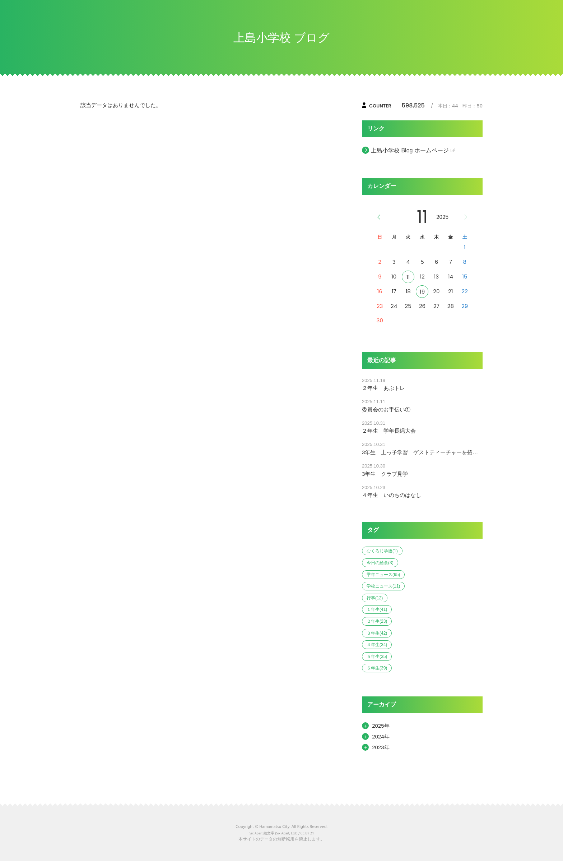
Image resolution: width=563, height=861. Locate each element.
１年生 (377, 609)
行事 (375, 597)
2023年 (380, 747)
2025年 (380, 726)
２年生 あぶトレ (383, 388)
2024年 (380, 736)
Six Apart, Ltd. (286, 833)
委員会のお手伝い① (386, 409)
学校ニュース (383, 586)
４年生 (377, 644)
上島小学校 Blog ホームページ (410, 150)
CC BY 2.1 (307, 833)
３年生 (377, 633)
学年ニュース (383, 574)
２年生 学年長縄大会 (389, 431)
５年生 (377, 656)
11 (408, 277)
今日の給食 (380, 562)
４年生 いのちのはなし (391, 495)
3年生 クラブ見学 (385, 474)
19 (422, 291)
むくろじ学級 (382, 550)
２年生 (377, 621)
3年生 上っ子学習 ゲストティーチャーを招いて (422, 452)
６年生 (377, 668)
